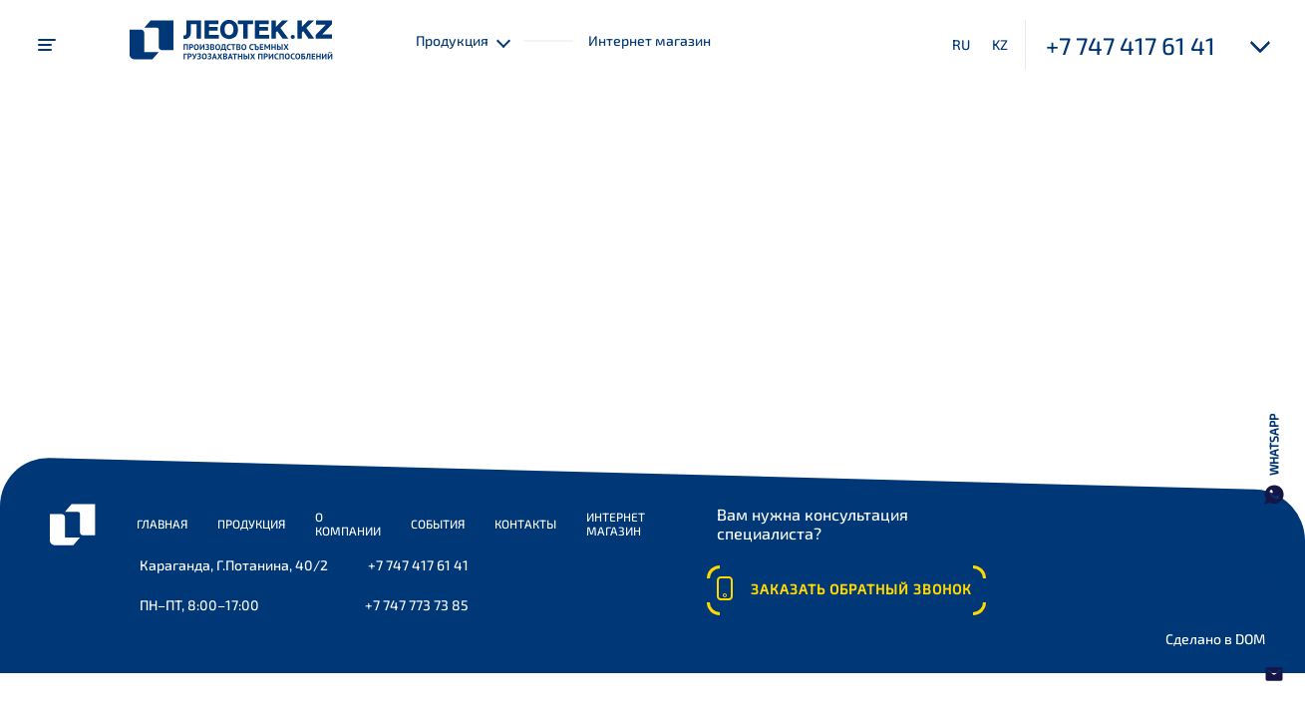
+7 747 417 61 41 (1130, 46)
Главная (162, 524)
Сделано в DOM (1215, 639)
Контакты (525, 524)
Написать (1273, 599)
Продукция (251, 524)
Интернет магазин (649, 40)
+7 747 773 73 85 (417, 604)
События (438, 524)
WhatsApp (1273, 445)
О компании (348, 524)
